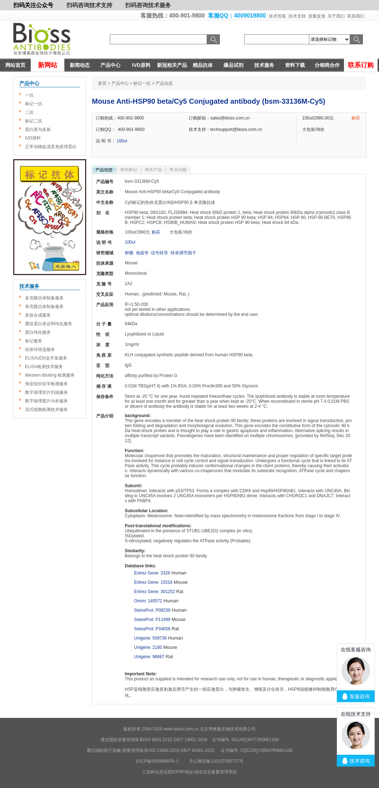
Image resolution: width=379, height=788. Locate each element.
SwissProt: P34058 (152, 628)
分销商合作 (327, 65)
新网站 (47, 65)
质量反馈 (316, 16)
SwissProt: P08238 (152, 610)
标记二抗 (33, 120)
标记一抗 (33, 103)
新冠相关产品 (172, 65)
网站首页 (15, 65)
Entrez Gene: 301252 (154, 591)
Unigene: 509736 (150, 638)
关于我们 (336, 16)
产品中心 (110, 65)
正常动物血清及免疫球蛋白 (51, 146)
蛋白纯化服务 (38, 332)
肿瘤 (129, 252)
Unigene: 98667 (149, 656)
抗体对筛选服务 (40, 349)
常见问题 (178, 169)
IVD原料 (141, 65)
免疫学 (142, 252)
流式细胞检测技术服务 (46, 409)
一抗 (29, 95)
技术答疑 (277, 16)
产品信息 (104, 169)
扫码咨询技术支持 (89, 5)
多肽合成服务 (38, 315)
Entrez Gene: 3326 (152, 573)
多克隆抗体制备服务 (44, 297)
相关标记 (128, 169)
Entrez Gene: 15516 (153, 582)
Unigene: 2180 (148, 647)
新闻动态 (80, 65)
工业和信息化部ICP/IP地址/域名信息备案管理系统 (189, 771)
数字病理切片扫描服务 (46, 392)
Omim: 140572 (148, 600)
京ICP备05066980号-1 (157, 761)
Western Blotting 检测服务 (50, 375)
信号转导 (159, 252)
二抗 (29, 112)
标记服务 (33, 340)
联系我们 (355, 16)
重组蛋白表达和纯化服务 (48, 323)
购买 (355, 118)
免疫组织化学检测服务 (46, 383)
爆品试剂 (233, 65)
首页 (102, 83)
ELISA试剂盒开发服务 (46, 358)
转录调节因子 (183, 252)
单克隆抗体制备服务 (44, 306)
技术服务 (264, 65)
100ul (122, 140)
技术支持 (297, 16)
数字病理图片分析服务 (46, 400)
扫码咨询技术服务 (148, 5)
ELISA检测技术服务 (44, 366)
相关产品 (153, 169)
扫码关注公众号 (33, 5)
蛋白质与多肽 (38, 129)
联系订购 (361, 65)
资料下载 (295, 65)
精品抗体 (203, 65)
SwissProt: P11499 (152, 619)
